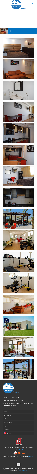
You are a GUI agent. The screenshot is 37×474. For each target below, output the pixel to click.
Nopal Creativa (22, 471)
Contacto (6, 430)
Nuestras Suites (8, 415)
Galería (6, 419)
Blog (5, 426)
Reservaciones (8, 422)
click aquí (20, 449)
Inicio (5, 412)
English (7, 433)
